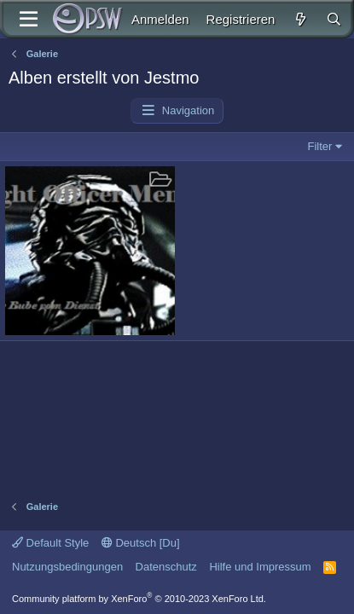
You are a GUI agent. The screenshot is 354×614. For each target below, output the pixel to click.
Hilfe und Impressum (259, 566)
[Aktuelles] (299, 19)
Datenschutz (166, 566)
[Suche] (334, 19)
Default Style (50, 542)
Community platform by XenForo (139, 599)
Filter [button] (320, 146)
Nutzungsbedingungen (67, 566)
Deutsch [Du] (141, 542)
